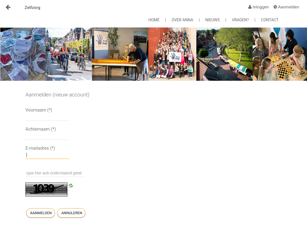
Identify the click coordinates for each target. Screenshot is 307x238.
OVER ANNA (182, 20)
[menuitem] (258, 7)
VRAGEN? (240, 20)
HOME (154, 20)
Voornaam (38, 110)
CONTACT (269, 20)
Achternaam (40, 129)
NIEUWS (212, 20)
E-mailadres (40, 148)
